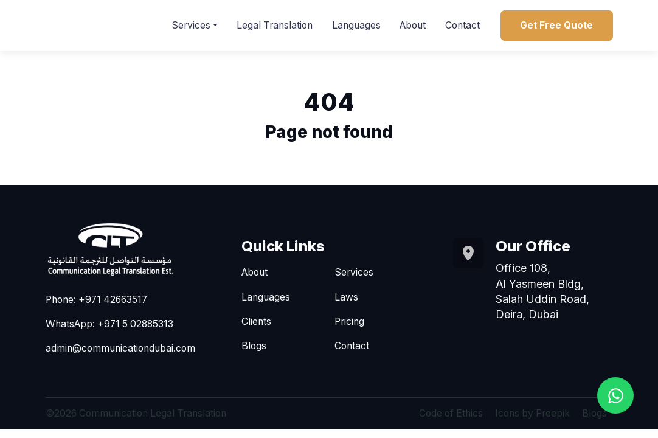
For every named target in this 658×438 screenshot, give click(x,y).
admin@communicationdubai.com (120, 349)
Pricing (349, 322)
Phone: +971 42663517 (96, 300)
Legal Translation (275, 26)
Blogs (253, 346)
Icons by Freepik (532, 414)
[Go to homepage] (126, 249)
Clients (256, 322)
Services (190, 26)
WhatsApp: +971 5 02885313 (109, 324)
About (413, 26)
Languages (356, 26)
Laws (346, 297)
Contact (462, 26)
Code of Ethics (451, 414)
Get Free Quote (556, 26)
